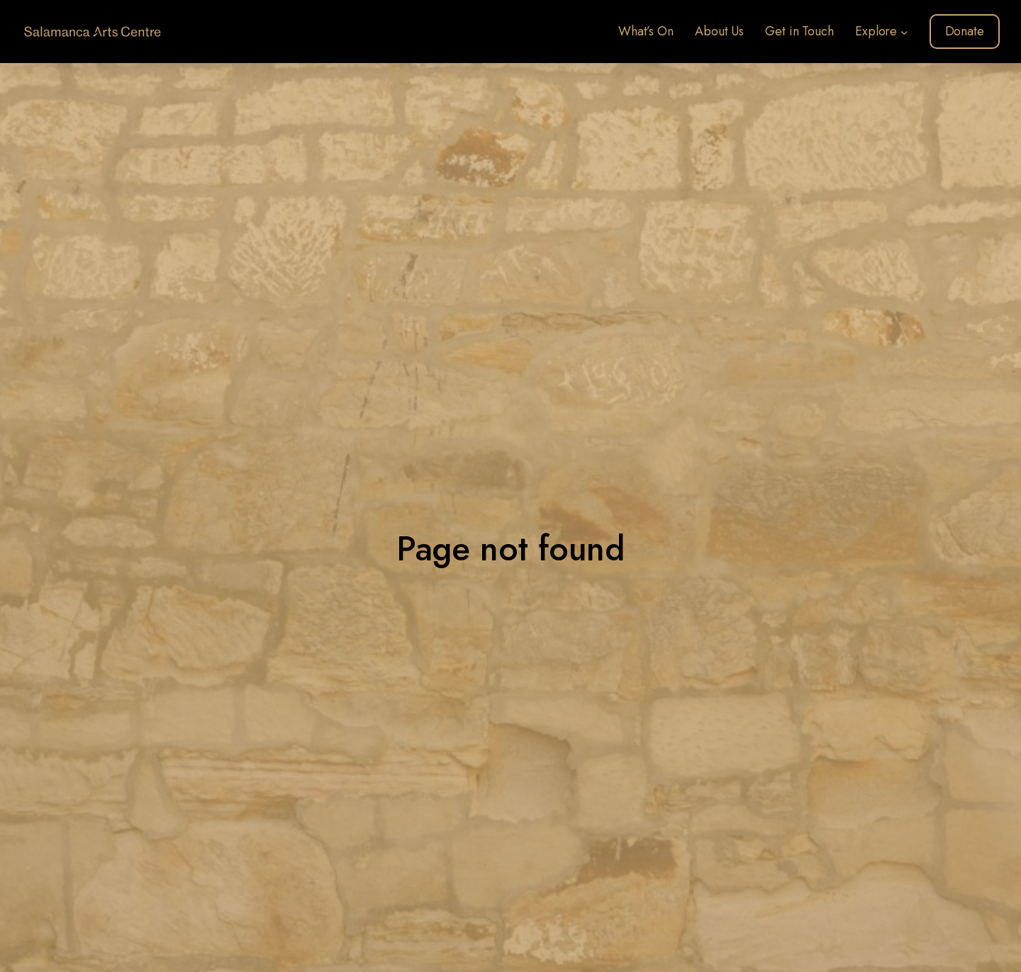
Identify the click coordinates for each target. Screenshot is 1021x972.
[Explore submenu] (904, 31)
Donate (964, 31)
